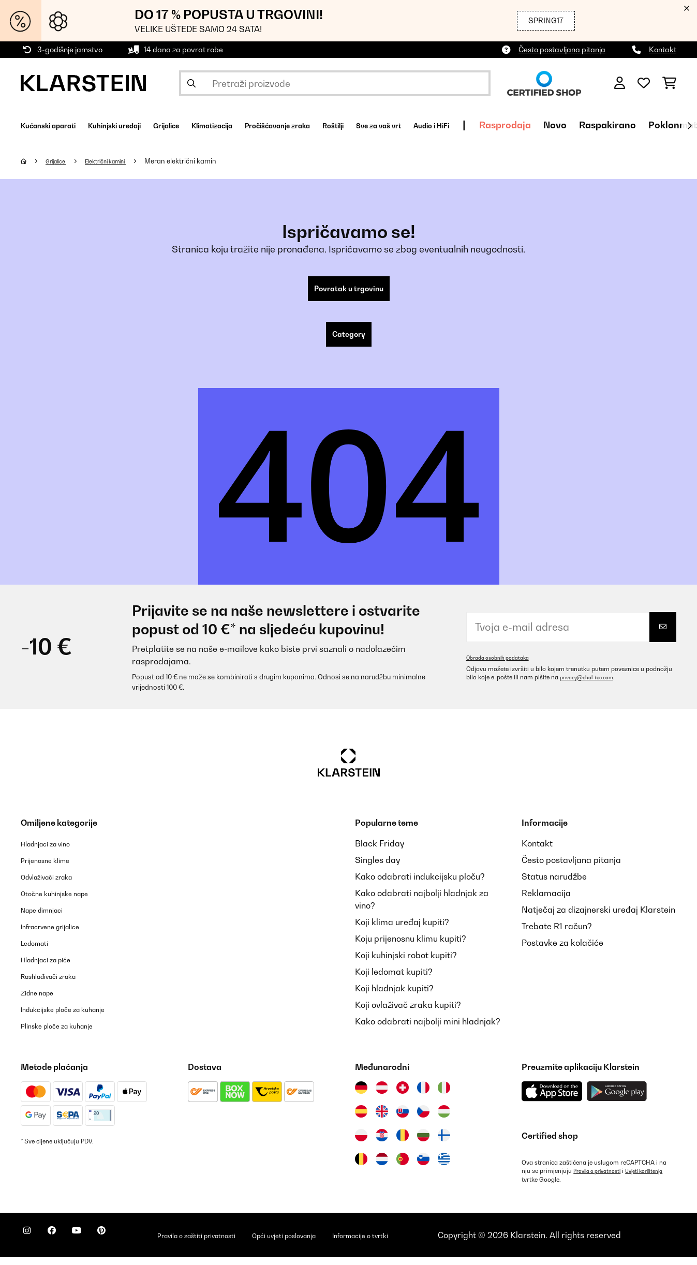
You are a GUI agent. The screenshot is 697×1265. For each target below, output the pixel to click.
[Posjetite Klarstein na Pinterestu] (130, 1244)
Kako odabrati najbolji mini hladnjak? (427, 1029)
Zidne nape (43, 1000)
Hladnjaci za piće (54, 967)
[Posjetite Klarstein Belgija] (361, 1167)
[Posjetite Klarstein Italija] (444, 1096)
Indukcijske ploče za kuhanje (76, 1017)
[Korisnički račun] (619, 83)
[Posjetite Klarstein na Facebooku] (64, 1244)
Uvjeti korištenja (544, 1187)
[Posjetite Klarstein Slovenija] (423, 1167)
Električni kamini (119, 161)
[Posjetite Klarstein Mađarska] (444, 1119)
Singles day (377, 868)
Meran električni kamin (200, 161)
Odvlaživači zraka (56, 885)
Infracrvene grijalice (60, 934)
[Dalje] (689, 125)
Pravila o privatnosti (601, 1179)
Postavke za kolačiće (562, 951)
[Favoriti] (643, 83)
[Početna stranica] (34, 161)
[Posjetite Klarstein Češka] (423, 1119)
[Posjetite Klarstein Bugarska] (423, 1143)
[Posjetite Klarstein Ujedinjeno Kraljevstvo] (382, 1119)
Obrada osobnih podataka (503, 665)
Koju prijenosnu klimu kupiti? (410, 947)
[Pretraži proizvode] (335, 83)
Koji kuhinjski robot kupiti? (406, 963)
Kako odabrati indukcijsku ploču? (420, 885)
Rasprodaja (644, 125)
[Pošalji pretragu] (191, 83)
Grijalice (60, 161)
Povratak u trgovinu (348, 291)
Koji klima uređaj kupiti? (402, 930)
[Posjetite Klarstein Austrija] (382, 1096)
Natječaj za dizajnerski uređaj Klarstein (598, 918)
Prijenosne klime (52, 868)
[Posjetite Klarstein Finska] (444, 1143)
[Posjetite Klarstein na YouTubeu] (97, 1244)
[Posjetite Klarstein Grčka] (444, 1168)
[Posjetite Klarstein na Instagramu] (31, 1244)
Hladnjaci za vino (54, 851)
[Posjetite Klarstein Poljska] (361, 1143)
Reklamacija (546, 901)
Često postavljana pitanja (561, 49)
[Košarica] (669, 83)
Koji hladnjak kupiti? (394, 996)
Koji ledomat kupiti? (394, 980)
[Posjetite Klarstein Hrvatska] (382, 1143)
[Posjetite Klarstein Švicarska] (402, 1096)
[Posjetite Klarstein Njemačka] (361, 1096)
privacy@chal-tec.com (592, 685)
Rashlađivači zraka (58, 984)
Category (348, 340)
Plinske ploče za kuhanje (68, 1034)
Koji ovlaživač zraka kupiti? (408, 1013)
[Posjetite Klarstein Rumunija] (402, 1143)
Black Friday (379, 851)
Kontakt (662, 49)
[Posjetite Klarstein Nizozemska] (382, 1167)
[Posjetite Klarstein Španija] (361, 1119)
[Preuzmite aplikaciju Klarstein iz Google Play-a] (617, 1100)
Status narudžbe (554, 885)
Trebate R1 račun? (557, 934)
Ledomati (39, 951)
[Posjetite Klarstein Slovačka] (402, 1119)
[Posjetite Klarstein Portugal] (402, 1167)
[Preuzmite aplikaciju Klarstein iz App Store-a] (552, 1100)
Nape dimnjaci (49, 918)
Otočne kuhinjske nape (65, 901)
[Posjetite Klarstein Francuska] (423, 1096)
